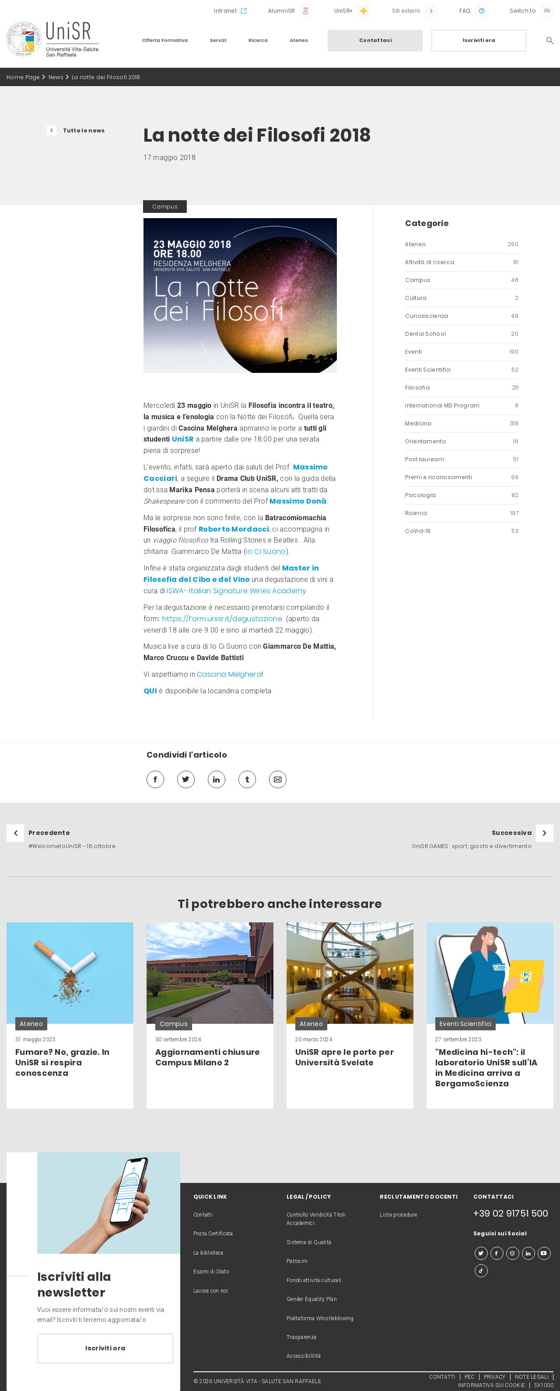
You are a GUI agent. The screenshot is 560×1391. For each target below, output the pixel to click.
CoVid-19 (461, 531)
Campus (461, 280)
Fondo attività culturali (314, 1280)
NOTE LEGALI (532, 1377)
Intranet (225, 10)
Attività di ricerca (461, 262)
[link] (70, 1015)
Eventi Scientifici (461, 369)
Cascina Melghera (229, 674)
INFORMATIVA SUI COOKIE (491, 1385)
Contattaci (375, 40)
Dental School (461, 334)
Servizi (218, 40)
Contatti (203, 1215)
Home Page (23, 77)
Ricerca (258, 40)
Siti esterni (406, 10)
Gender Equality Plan (312, 1299)
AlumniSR (281, 10)
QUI (150, 691)
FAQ (464, 10)
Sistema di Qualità (309, 1242)
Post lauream (461, 459)
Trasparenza (301, 1337)
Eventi (461, 352)
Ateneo (299, 40)
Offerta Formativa (165, 40)
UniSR (183, 439)
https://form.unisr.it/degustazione (222, 619)
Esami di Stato (211, 1272)
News (56, 77)
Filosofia (461, 387)
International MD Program (461, 405)
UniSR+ (343, 10)
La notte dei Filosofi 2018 (106, 77)
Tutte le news (84, 130)
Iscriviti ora (479, 40)
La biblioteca (208, 1253)
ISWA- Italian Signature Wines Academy (236, 591)
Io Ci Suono (266, 551)
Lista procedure (398, 1215)
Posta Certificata (213, 1234)
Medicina (461, 423)
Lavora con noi (210, 1291)
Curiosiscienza (461, 316)
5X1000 (543, 1385)
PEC (470, 1377)
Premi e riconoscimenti (461, 477)
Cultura (461, 298)
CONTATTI (442, 1377)
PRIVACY (495, 1377)
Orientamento (461, 441)
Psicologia (461, 495)
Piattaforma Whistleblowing (320, 1318)
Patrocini (297, 1261)
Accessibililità (304, 1356)
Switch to (523, 10)
